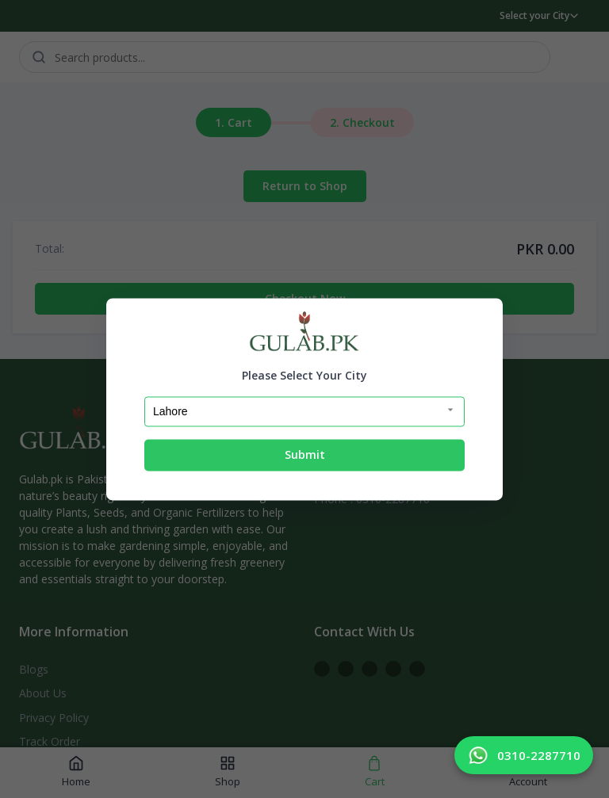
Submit (305, 455)
